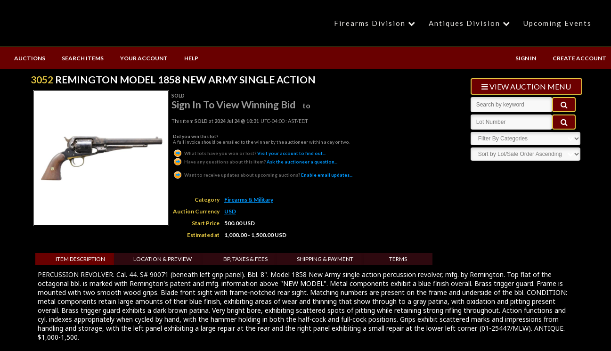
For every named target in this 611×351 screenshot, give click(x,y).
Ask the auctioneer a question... (255, 161)
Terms (398, 258)
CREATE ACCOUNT (579, 58)
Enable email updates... (262, 175)
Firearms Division (376, 23)
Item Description (80, 258)
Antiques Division (471, 23)
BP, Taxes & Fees (245, 258)
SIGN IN (525, 58)
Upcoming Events (557, 23)
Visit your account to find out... (249, 153)
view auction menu (526, 86)
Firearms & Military (248, 199)
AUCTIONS (29, 58)
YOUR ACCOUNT (144, 58)
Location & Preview (162, 258)
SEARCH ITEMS (83, 58)
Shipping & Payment (325, 258)
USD (230, 211)
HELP (191, 58)
